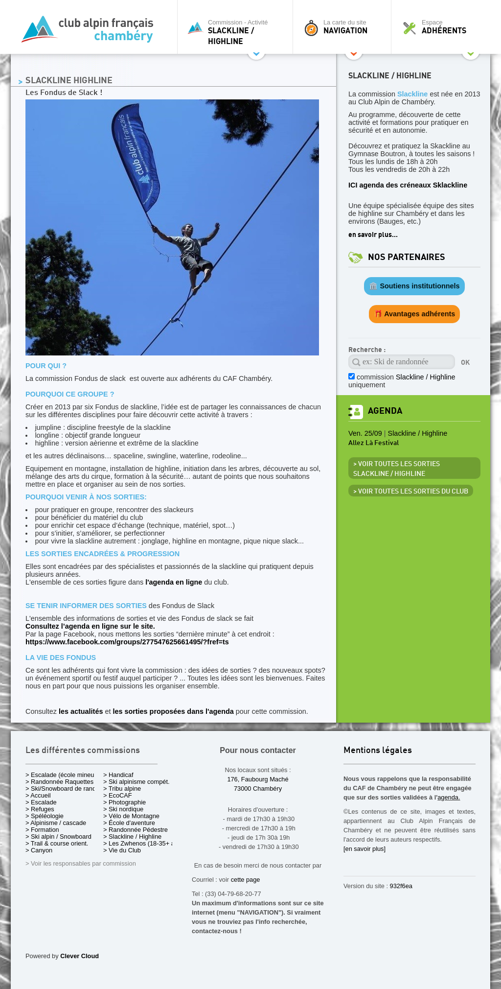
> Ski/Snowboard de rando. (63, 788)
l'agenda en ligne (173, 582)
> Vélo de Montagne (131, 816)
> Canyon (38, 850)
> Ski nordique (123, 809)
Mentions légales (377, 751)
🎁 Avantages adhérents (414, 314)
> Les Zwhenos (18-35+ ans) (143, 843)
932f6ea (401, 886)
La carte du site (344, 27)
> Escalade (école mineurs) (63, 774)
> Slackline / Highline (132, 836)
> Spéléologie (44, 816)
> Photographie (124, 802)
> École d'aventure (129, 822)
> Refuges (39, 809)
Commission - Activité (237, 32)
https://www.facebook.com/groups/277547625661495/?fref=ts (127, 642)
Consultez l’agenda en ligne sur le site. (90, 626)
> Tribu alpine (122, 788)
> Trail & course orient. (56, 843)
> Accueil (38, 795)
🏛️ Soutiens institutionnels (414, 286)
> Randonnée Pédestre (135, 829)
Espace (443, 27)
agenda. (448, 797)
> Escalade (41, 802)
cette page (245, 879)
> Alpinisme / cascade (55, 822)
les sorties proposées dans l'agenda (173, 711)
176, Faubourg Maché (257, 779)
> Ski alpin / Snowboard (58, 836)
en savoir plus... (373, 234)
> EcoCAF (117, 795)
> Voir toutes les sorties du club (410, 491)
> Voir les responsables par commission (80, 863)
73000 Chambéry (258, 788)
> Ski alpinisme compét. (136, 781)
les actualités (81, 711)
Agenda (385, 411)
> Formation (42, 829)
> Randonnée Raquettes (59, 781)
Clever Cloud (79, 956)
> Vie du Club (122, 850)
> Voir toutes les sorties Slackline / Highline (396, 469)
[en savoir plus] (364, 848)
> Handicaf (118, 774)
